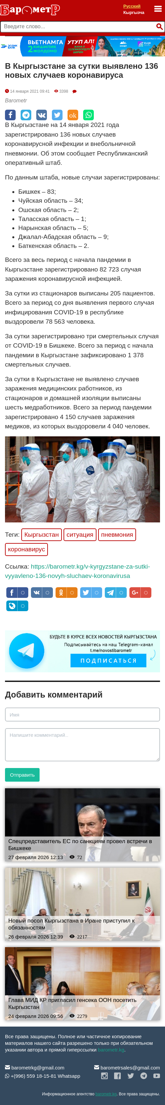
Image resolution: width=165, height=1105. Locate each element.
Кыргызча (133, 12)
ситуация (80, 534)
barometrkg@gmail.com (35, 1067)
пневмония (117, 534)
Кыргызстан (41, 534)
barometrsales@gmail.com (127, 1067)
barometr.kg (111, 1049)
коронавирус (26, 549)
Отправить (22, 775)
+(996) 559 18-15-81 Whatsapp (42, 1076)
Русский (132, 6)
